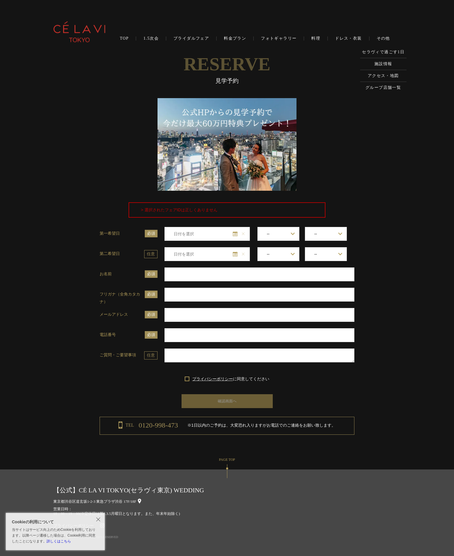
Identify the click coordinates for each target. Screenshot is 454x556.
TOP (124, 38)
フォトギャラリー (278, 38)
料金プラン (235, 38)
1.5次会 (151, 38)
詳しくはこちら (59, 541)
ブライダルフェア (191, 38)
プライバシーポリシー (212, 379)
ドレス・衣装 (348, 38)
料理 (315, 38)
